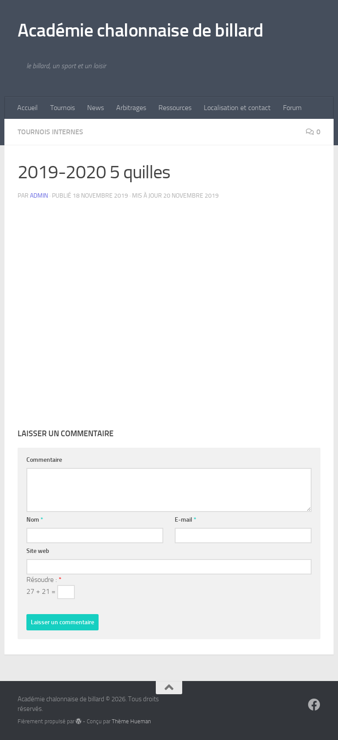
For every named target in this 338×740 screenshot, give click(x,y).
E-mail (185, 519)
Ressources (174, 107)
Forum (292, 107)
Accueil (27, 107)
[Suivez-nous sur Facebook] (314, 705)
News (95, 107)
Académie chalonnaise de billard (141, 30)
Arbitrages (131, 107)
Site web (37, 551)
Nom (34, 519)
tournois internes (50, 132)
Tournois (62, 107)
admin (39, 195)
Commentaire (44, 460)
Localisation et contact (237, 107)
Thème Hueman (131, 721)
